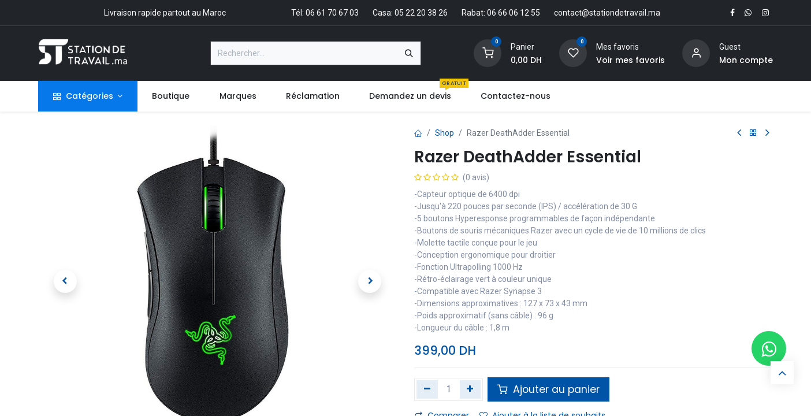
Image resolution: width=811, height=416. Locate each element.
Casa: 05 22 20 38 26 (410, 12)
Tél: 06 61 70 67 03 (325, 12)
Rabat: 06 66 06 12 (495, 12)
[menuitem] (170, 96)
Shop (444, 133)
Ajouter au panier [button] (548, 389)
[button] (65, 281)
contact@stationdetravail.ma (607, 12)
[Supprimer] (427, 389)
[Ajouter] (470, 389)
